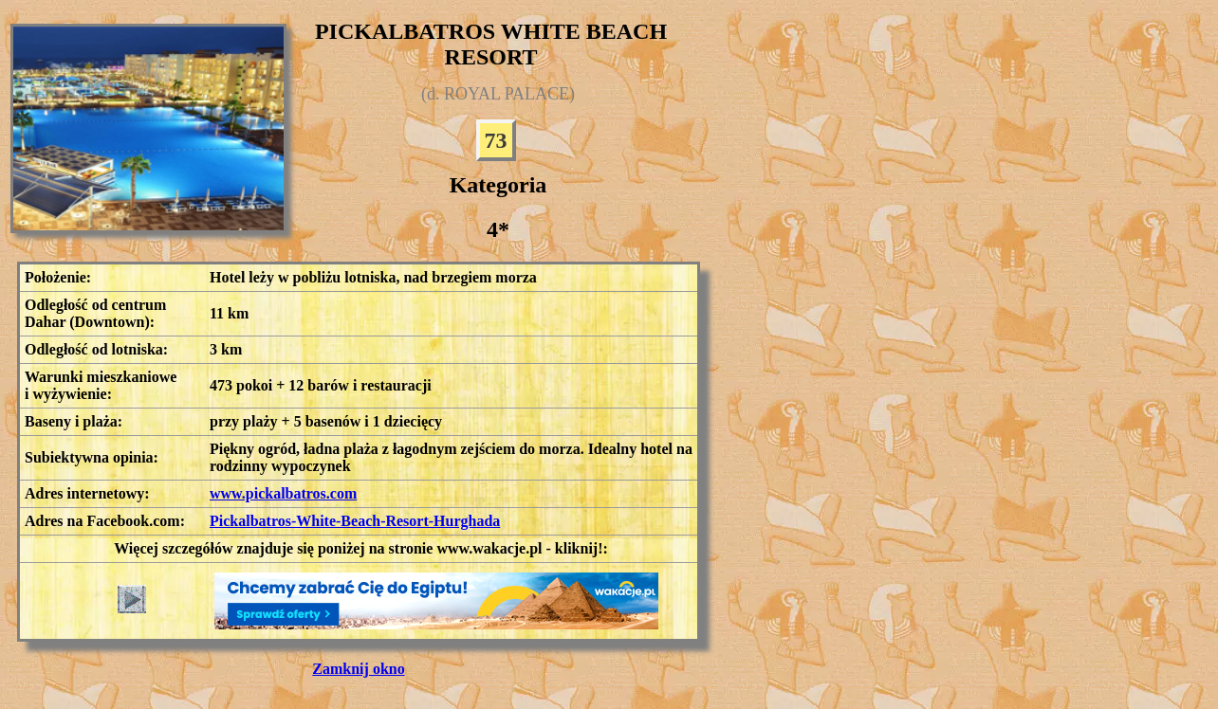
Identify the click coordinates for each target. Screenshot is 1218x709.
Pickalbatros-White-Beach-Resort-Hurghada (355, 521)
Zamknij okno (358, 669)
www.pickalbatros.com (283, 493)
